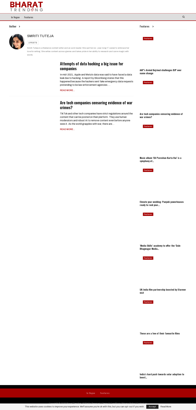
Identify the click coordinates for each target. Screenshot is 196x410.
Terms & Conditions (111, 403)
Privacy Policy (128, 403)
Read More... (67, 90)
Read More (165, 407)
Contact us (142, 403)
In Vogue (15, 17)
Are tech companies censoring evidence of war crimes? (96, 104)
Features (28, 17)
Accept (152, 406)
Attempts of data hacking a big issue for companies (91, 65)
